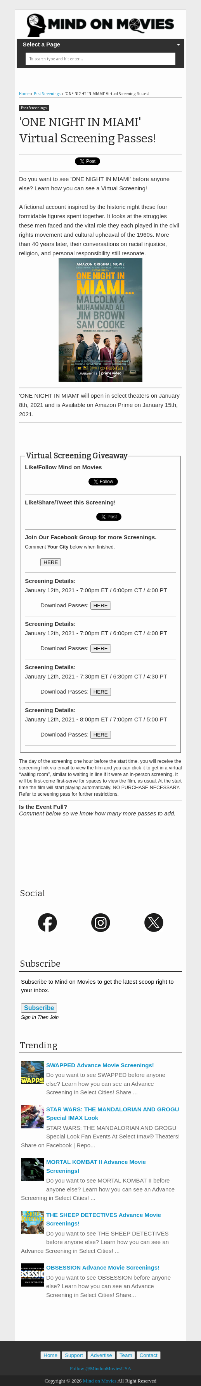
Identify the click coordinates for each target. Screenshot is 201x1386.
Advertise (101, 1355)
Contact (149, 1355)
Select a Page (41, 44)
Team (126, 1355)
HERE (50, 562)
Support (74, 1355)
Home (50, 1355)
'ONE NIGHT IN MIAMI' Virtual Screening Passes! (87, 130)
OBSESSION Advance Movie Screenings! (102, 1267)
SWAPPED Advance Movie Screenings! (100, 1065)
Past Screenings (34, 108)
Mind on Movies (99, 1381)
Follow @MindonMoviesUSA (100, 1368)
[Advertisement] (110, 437)
